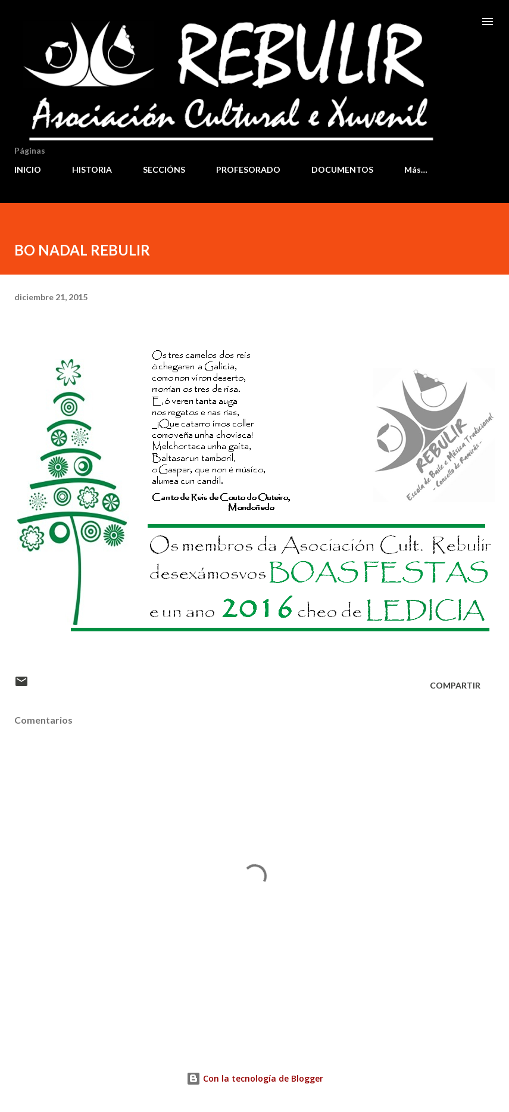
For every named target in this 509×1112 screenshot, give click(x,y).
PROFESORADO (248, 169)
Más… (415, 169)
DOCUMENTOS (342, 169)
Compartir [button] (455, 685)
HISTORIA (92, 169)
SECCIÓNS (164, 169)
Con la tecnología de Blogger (254, 1078)
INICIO (27, 169)
